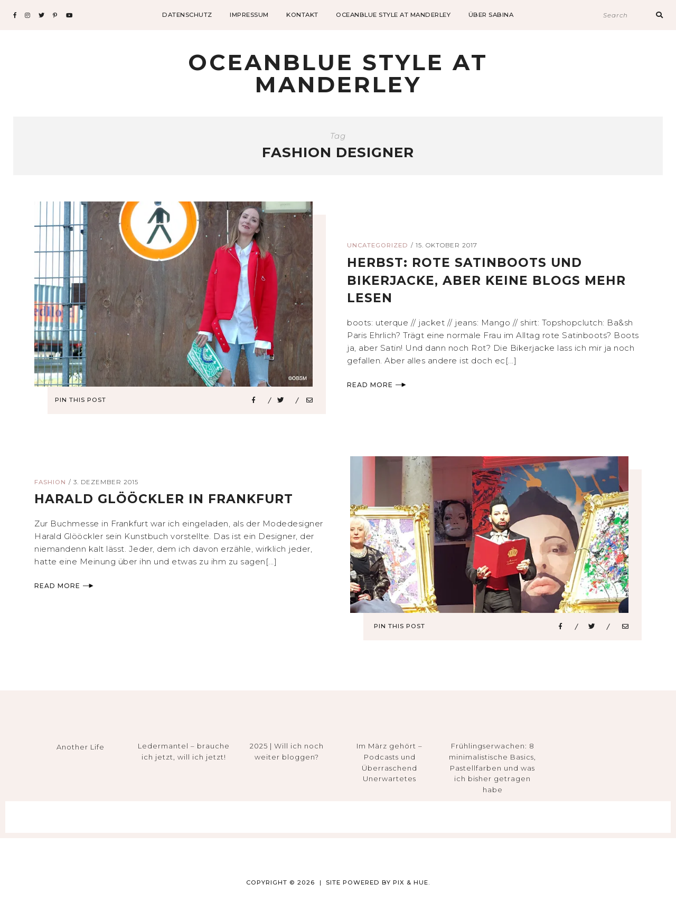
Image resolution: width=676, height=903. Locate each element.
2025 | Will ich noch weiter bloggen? (287, 751)
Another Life (81, 747)
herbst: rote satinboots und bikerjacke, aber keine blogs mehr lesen (489, 280)
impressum (249, 14)
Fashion (50, 482)
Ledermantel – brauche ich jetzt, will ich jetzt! (184, 751)
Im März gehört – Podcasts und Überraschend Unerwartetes (389, 762)
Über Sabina (491, 14)
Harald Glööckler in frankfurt (166, 498)
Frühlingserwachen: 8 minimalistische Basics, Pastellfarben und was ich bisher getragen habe (492, 768)
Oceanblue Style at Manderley (393, 14)
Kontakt (302, 14)
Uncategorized (377, 245)
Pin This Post (83, 400)
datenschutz (187, 14)
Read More (376, 385)
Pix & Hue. (411, 882)
